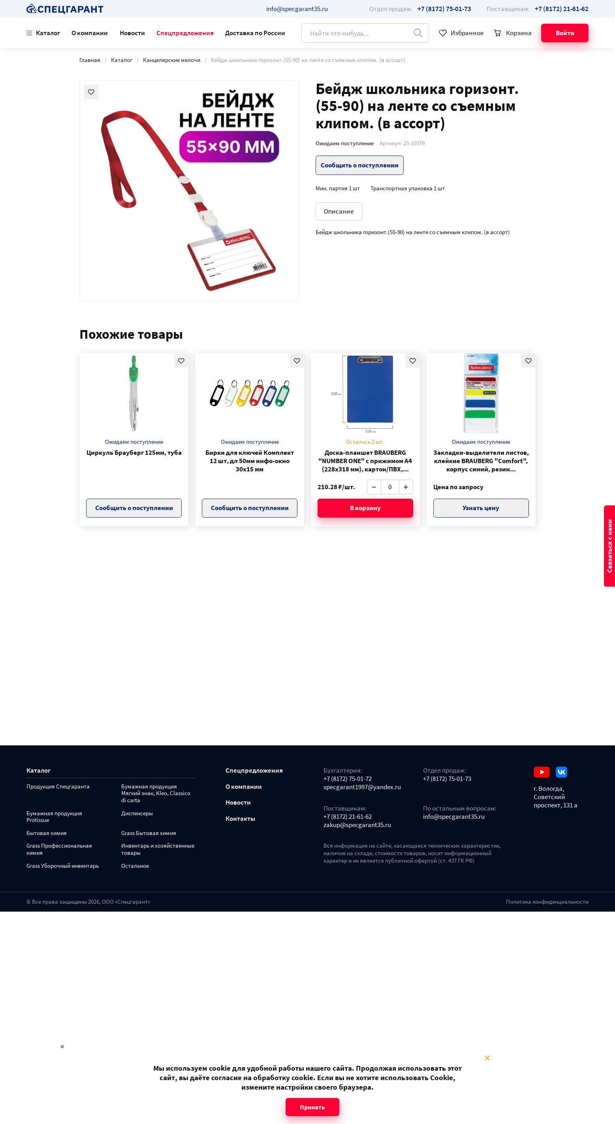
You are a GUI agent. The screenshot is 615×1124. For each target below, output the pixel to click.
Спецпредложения (185, 32)
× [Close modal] (487, 1058)
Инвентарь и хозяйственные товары (157, 849)
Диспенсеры (137, 813)
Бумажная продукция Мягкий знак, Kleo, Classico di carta (155, 793)
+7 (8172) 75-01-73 (447, 779)
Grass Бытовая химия (148, 833)
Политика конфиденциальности (547, 901)
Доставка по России (255, 32)
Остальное (135, 866)
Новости (132, 32)
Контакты (240, 818)
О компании (89, 32)
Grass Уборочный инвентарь (62, 866)
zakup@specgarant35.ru (357, 825)
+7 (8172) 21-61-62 (347, 817)
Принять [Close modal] (312, 1107)
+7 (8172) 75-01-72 (347, 779)
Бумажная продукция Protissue (54, 817)
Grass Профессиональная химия (59, 849)
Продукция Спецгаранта (58, 786)
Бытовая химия (46, 833)
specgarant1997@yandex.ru (362, 787)
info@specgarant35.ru (297, 8)
